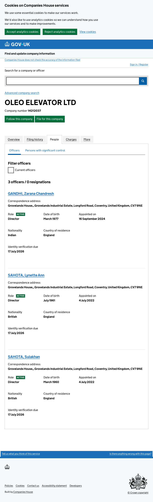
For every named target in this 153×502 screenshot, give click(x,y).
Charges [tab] (71, 139)
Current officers (21, 170)
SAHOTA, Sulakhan (24, 356)
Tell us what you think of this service (21, 453)
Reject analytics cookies (60, 32)
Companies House (23, 491)
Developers (76, 485)
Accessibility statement (54, 485)
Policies (9, 485)
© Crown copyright (138, 492)
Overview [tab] (14, 139)
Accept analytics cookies (22, 32)
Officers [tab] (14, 150)
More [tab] (87, 139)
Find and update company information (30, 53)
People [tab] (54, 139)
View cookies (88, 31)
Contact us (33, 485)
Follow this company (19, 119)
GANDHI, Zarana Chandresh (31, 193)
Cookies (20, 485)
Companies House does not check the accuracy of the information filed (42, 59)
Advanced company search (22, 93)
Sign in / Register (139, 64)
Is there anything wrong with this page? (130, 453)
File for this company (50, 119)
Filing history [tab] (35, 139)
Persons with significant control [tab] (45, 150)
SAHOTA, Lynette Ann (26, 275)
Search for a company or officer (25, 70)
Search (143, 81)
